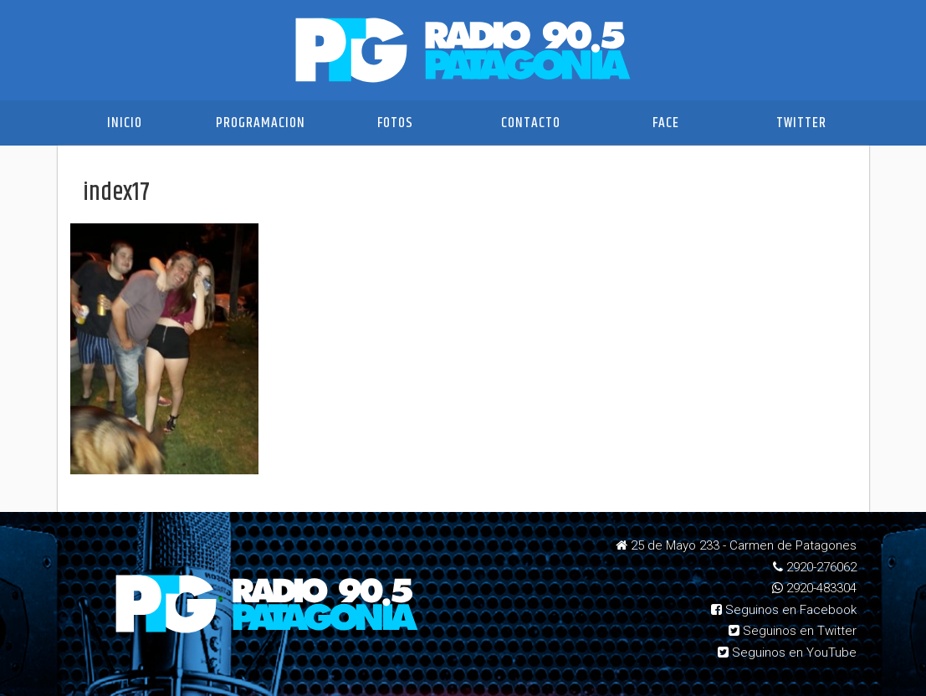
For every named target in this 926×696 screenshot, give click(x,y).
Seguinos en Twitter (793, 630)
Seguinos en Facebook (784, 609)
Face (665, 123)
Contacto (530, 123)
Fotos (395, 123)
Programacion (260, 123)
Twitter (801, 123)
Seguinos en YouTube (787, 652)
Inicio (124, 123)
